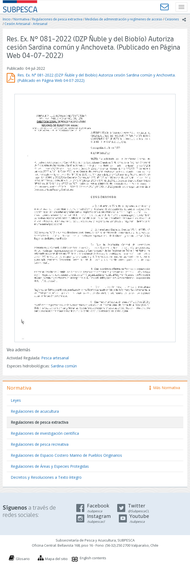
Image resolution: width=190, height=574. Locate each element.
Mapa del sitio (56, 558)
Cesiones (172, 19)
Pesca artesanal (55, 357)
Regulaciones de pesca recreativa (40, 444)
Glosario (23, 558)
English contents (93, 557)
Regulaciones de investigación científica (45, 433)
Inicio (7, 19)
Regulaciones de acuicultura (35, 411)
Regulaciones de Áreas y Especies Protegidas (50, 466)
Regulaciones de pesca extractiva (57, 19)
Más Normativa (165, 387)
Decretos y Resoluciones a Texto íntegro (46, 477)
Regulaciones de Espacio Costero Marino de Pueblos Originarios (66, 455)
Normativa (21, 19)
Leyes (16, 400)
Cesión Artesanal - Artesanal (26, 23)
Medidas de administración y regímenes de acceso (123, 19)
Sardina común (64, 365)
